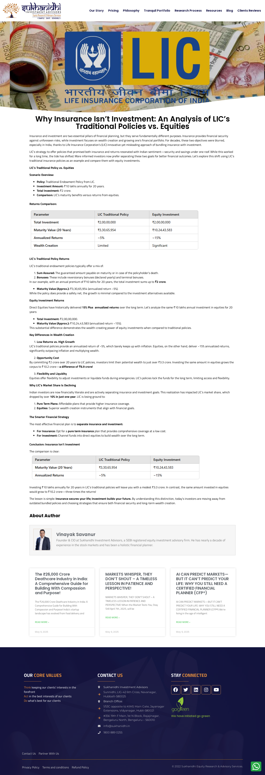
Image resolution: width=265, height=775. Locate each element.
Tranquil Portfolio (157, 10)
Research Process (188, 10)
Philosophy (131, 10)
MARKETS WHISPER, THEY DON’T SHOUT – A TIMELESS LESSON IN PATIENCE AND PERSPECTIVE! (131, 581)
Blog (229, 10)
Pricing (113, 10)
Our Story (96, 10)
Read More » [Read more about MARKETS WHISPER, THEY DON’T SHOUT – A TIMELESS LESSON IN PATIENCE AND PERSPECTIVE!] (112, 617)
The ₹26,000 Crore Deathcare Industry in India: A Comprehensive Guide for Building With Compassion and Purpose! (61, 583)
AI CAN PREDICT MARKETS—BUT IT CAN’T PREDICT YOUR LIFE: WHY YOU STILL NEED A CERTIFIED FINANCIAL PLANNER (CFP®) (202, 583)
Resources (214, 10)
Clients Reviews (249, 10)
